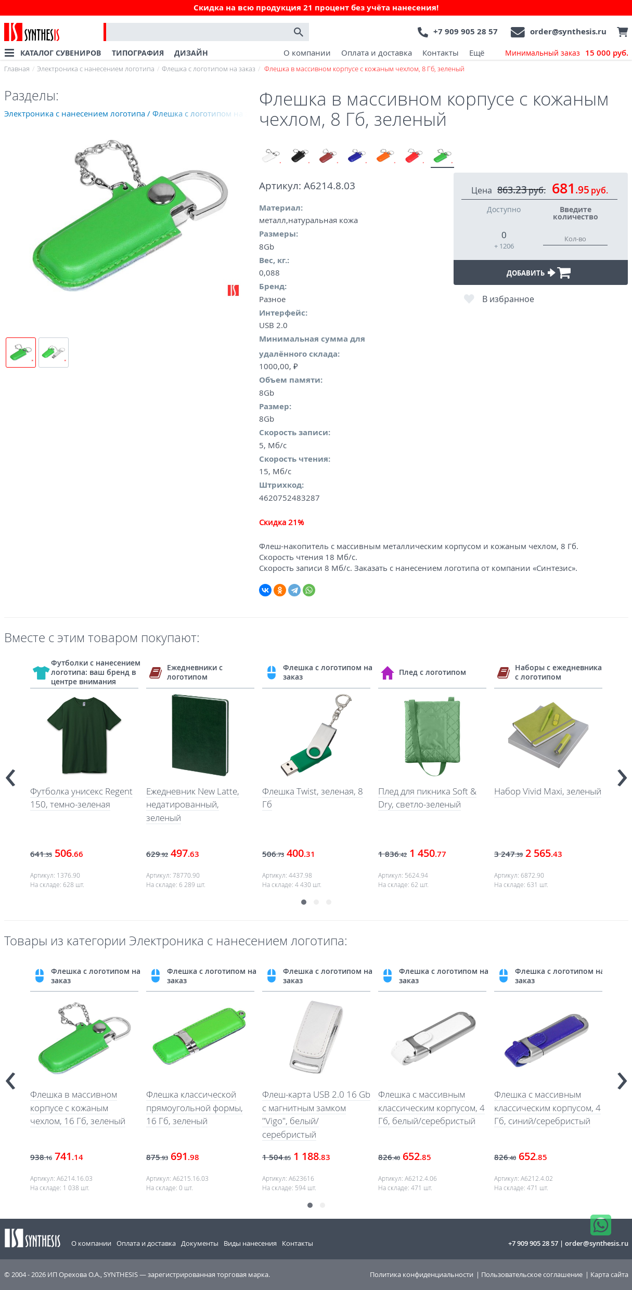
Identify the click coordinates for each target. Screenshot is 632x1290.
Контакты (440, 52)
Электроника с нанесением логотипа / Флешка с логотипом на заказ (131, 113)
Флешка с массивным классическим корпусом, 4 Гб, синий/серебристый (547, 1107)
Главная (17, 68)
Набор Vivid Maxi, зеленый (547, 791)
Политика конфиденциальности (421, 1274)
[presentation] (10, 773)
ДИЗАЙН (191, 53)
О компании (307, 52)
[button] (304, 902)
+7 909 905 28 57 (465, 31)
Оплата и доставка (376, 52)
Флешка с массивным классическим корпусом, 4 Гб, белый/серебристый (431, 1107)
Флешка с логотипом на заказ (208, 68)
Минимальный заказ (566, 53)
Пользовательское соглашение (532, 1274)
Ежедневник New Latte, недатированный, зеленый (192, 804)
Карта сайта (609, 1274)
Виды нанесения (250, 1243)
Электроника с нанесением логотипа (95, 68)
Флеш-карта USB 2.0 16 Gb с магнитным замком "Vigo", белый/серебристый (316, 1114)
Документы (199, 1243)
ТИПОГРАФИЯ (138, 53)
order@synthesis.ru (568, 31)
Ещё (476, 52)
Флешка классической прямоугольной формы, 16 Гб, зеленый (194, 1107)
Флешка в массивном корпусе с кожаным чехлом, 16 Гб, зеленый (77, 1107)
